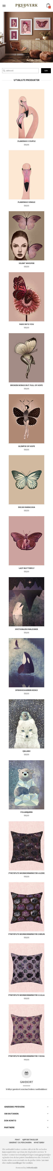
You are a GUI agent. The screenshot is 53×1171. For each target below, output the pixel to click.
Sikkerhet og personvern (20, 1142)
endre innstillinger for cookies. (20, 1163)
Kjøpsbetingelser (30, 1139)
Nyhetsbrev (39, 1142)
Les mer (45, 1160)
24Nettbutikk (31, 1168)
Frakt (17, 1139)
